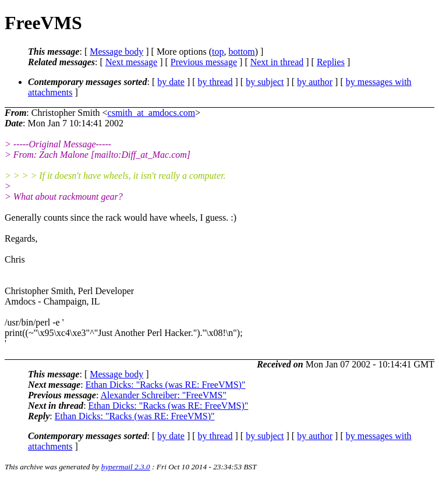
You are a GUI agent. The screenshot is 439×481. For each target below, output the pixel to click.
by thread (215, 82)
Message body (116, 51)
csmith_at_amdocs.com (152, 113)
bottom (241, 51)
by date (171, 82)
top (218, 51)
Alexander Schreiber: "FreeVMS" (163, 395)
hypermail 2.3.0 (125, 466)
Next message (131, 62)
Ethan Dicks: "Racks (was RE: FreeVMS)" (166, 385)
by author (314, 82)
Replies (331, 62)
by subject (265, 82)
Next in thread (277, 62)
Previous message (204, 62)
